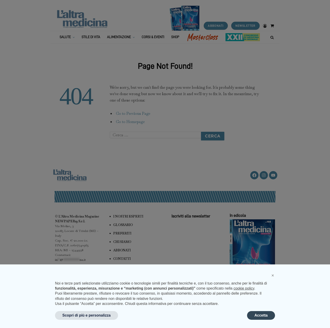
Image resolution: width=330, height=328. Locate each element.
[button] (272, 275)
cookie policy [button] (244, 288)
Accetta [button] (261, 315)
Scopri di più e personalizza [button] (86, 315)
